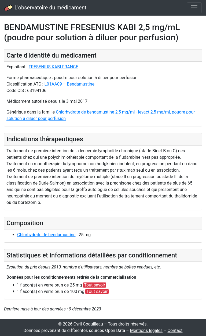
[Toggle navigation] (194, 7)
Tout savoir (94, 285)
